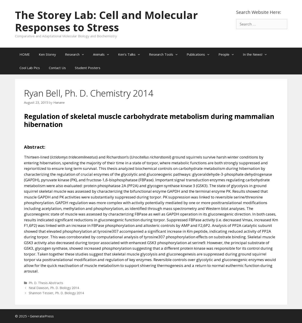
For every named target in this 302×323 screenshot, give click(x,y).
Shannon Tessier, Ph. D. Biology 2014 (56, 293)
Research (76, 54)
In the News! (257, 54)
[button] (84, 54)
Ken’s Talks (131, 54)
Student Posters (87, 67)
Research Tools (165, 54)
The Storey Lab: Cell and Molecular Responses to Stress (106, 21)
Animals (103, 54)
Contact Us (57, 67)
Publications (200, 54)
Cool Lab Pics (29, 67)
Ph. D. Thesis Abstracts (46, 283)
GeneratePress (42, 316)
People (228, 54)
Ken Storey (47, 54)
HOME (24, 54)
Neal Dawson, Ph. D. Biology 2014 (54, 288)
